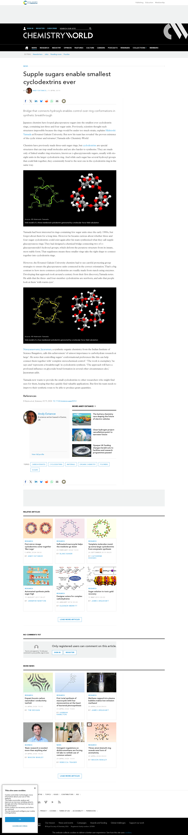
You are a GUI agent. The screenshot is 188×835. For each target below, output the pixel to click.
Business (28, 745)
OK (20, 819)
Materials (71, 464)
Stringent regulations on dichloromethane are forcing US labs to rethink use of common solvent (69, 751)
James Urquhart (100, 601)
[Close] (35, 788)
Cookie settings (19, 826)
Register (40, 28)
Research (29, 541)
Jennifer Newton (37, 601)
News (25, 66)
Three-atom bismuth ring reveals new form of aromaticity (99, 750)
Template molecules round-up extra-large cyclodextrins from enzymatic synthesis (101, 546)
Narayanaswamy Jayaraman (37, 349)
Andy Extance (39, 90)
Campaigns (81, 823)
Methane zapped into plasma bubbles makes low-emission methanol (101, 700)
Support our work (136, 823)
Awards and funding (98, 823)
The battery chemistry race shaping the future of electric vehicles (103, 416)
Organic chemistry (88, 464)
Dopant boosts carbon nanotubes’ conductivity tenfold (35, 700)
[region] (20, 809)
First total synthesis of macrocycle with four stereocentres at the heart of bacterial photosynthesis (69, 702)
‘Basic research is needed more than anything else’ (36, 749)
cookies (128, 832)
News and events (66, 823)
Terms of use (64, 811)
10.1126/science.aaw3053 (64, 401)
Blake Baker (66, 554)
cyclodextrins (89, 145)
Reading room (56, 54)
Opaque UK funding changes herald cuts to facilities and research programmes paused (103, 449)
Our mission (50, 823)
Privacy (43, 811)
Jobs (46, 54)
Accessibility (78, 811)
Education (149, 3)
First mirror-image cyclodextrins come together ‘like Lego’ (38, 546)
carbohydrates (38, 464)
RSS (77, 794)
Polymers (104, 464)
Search (90, 28)
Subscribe (52, 28)
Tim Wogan (34, 710)
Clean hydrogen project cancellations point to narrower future (103, 432)
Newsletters (37, 54)
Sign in (57, 652)
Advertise (38, 794)
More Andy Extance (83, 406)
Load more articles (70, 619)
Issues (56, 794)
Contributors (67, 794)
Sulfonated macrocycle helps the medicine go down (70, 545)
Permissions (91, 811)
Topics (48, 794)
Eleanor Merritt (68, 606)
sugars (35, 470)
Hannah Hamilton (62, 714)
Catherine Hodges (95, 557)
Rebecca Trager (68, 762)
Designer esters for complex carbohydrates (69, 597)
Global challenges (118, 823)
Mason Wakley (36, 757)
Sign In (30, 28)
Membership (160, 3)
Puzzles (67, 54)
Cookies (53, 811)
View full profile (38, 454)
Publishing (139, 3)
